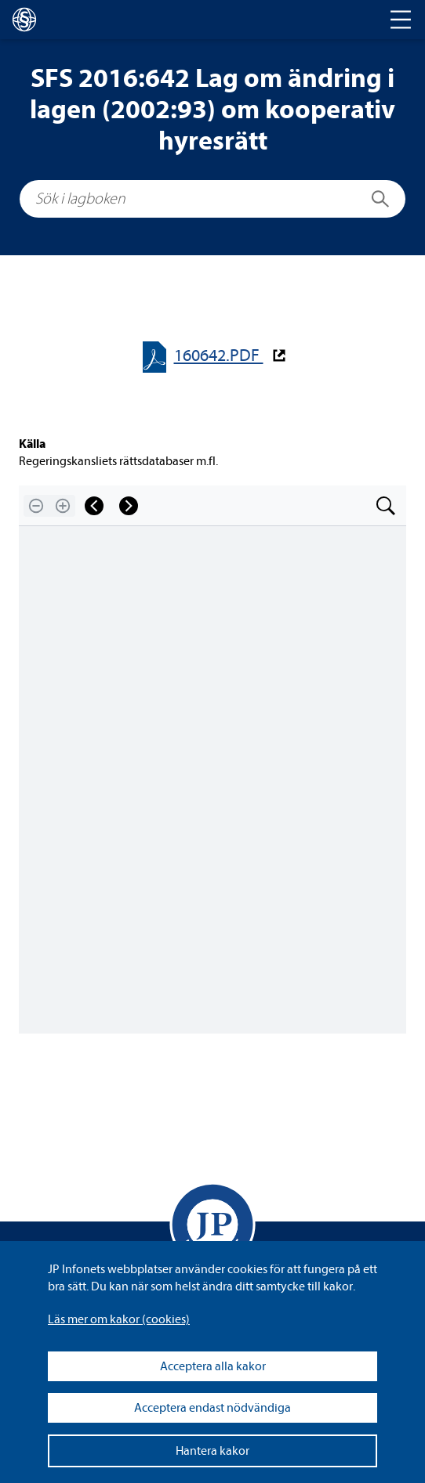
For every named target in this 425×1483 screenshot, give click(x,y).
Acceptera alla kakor (213, 1366)
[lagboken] (24, 19)
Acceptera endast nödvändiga (212, 1408)
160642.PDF (218, 356)
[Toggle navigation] (400, 19)
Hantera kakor (212, 1451)
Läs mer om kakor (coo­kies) (119, 1319)
